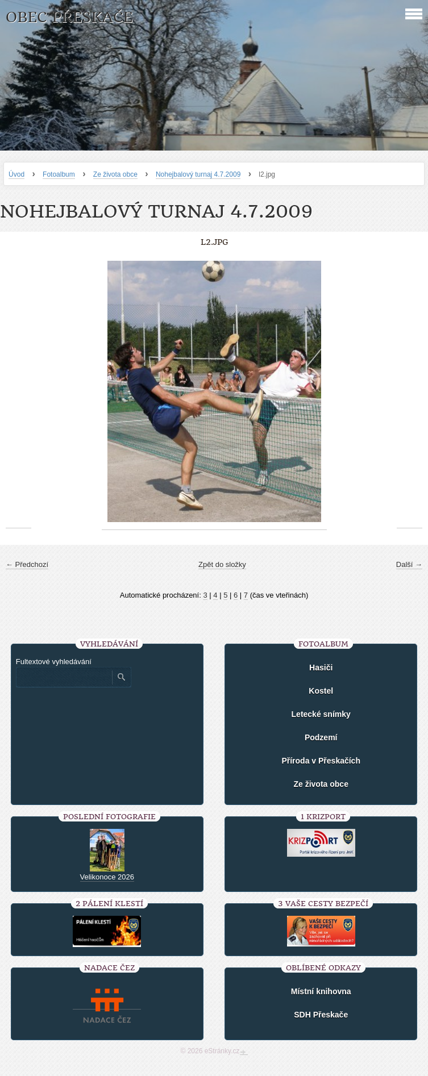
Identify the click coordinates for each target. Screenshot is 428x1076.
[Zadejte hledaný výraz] (63, 677)
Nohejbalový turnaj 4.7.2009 (198, 174)
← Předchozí (27, 564)
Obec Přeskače (69, 17)
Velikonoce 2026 (107, 877)
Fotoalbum (59, 174)
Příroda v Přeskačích (320, 760)
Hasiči (321, 667)
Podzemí (321, 737)
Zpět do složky (222, 564)
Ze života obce (115, 174)
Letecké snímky (321, 714)
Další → (409, 564)
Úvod (16, 174)
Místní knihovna (321, 991)
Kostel (321, 690)
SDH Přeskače (321, 1014)
